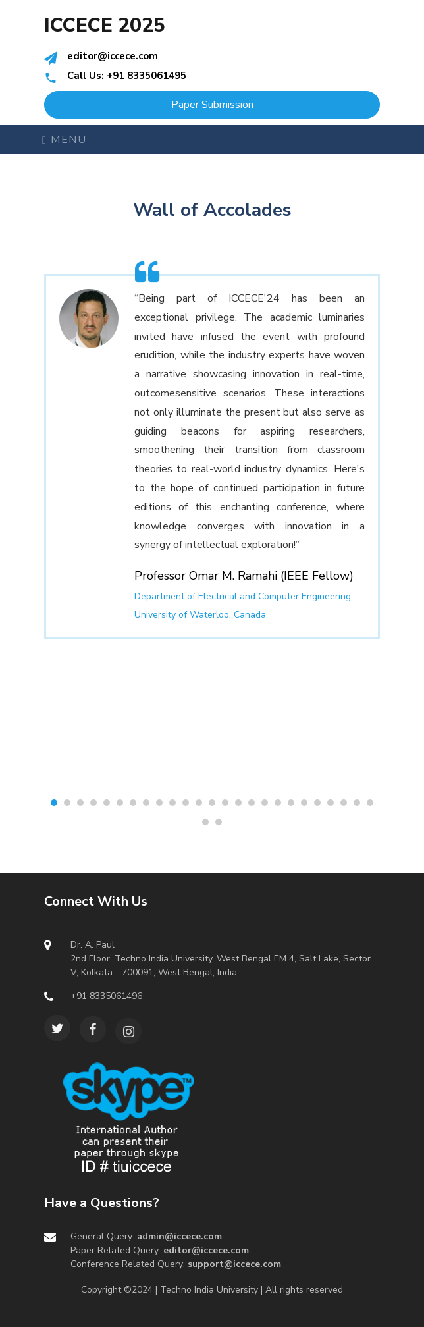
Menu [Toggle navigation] (64, 139)
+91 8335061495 (146, 75)
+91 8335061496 (106, 996)
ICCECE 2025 (104, 26)
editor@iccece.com (112, 56)
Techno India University (209, 1290)
